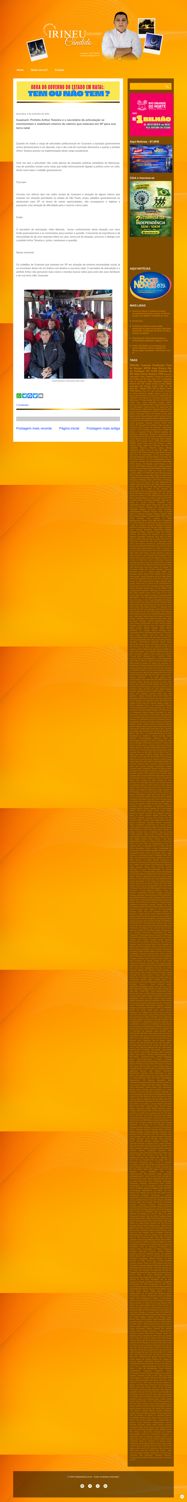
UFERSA (168, 400)
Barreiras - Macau (161, 743)
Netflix (139, 1111)
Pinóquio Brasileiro (149, 1209)
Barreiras (152, 743)
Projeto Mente (135, 1256)
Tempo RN (159, 532)
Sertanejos (133, 1336)
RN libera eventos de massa (155, 1272)
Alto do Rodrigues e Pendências (141, 700)
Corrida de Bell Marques (149, 836)
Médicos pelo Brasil (164, 1104)
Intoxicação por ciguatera (138, 1003)
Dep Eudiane (135, 864)
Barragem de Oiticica (149, 740)
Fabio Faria (167, 923)
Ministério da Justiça (164, 1090)
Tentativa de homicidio (163, 1361)
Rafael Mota (162, 618)
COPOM (169, 754)
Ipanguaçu (140, 423)
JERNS (132, 1010)
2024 (142, 661)
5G (151, 486)
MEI (144, 1045)
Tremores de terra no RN (147, 1375)
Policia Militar (140, 1218)
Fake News (142, 925)
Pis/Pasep (140, 414)
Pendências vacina (136, 1197)
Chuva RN (150, 799)
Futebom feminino (146, 965)
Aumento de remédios (146, 722)
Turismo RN (135, 534)
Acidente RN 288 (146, 684)
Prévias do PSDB (150, 1263)
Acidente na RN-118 (152, 687)
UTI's (165, 1380)
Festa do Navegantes (143, 947)
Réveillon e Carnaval (146, 1312)
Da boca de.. (151, 858)
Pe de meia (145, 611)
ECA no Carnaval (148, 886)
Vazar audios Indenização (162, 1394)
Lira (135, 1038)
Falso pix (157, 928)
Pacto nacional (135, 611)
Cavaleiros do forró (140, 792)
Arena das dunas (155, 708)
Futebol (157, 581)
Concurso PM (150, 818)
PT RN (169, 609)
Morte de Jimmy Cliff (151, 1096)
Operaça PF (154, 607)
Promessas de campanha (162, 1256)
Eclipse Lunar (167, 888)
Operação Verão (154, 1146)
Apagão (160, 703)
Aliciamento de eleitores (146, 698)
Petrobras (155, 395)
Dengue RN (167, 567)
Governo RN (135, 411)
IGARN (158, 468)
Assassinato (163, 434)
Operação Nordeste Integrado (147, 1141)
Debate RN (158, 567)
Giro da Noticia (141, 977)
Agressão (144, 693)
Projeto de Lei (146, 1256)
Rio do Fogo (155, 1303)
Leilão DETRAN (160, 1031)
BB (136, 493)
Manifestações (135, 1073)
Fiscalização (134, 954)
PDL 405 (163, 1155)
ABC (146, 675)
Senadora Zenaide (137, 1333)
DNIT (170, 855)
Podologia (142, 480)
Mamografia (167, 1071)
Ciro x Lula (161, 808)
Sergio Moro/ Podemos (153, 1333)
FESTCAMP (134, 923)
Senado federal (135, 1331)
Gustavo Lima (154, 986)
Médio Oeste (134, 1106)
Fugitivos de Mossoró (137, 963)
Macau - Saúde (135, 1061)
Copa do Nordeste (151, 832)
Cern (170, 558)
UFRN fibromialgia (142, 1380)
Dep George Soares (163, 507)
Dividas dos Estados (137, 881)
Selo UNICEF (166, 1328)
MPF (152, 405)
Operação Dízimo (136, 1134)
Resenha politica (136, 626)
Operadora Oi (135, 1125)
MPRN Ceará (139, 1052)
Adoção (162, 689)
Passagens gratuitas (142, 1188)
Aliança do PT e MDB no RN (144, 489)
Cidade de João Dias (154, 804)
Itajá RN (145, 590)
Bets (153, 546)
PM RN (133, 1169)
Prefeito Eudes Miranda (145, 1239)
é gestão (140, 1453)
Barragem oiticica (141, 743)
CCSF (155, 752)
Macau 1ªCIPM (158, 1061)
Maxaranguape (166, 1078)
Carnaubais (167, 379)
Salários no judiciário (144, 1322)
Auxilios (155, 726)
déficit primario (158, 1425)
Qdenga (142, 1265)
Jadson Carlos (152, 1010)
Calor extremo (140, 766)
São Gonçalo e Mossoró (152, 1347)
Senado (138, 635)
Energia (161, 402)
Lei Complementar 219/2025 (151, 1026)
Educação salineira (159, 897)
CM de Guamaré (138, 381)
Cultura (142, 853)
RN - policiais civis (165, 1268)
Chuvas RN (167, 393)
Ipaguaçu (160, 1005)
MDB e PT (141, 473)
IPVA (163, 516)
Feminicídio (134, 579)
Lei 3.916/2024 (154, 1024)
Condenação (140, 822)
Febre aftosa (158, 466)
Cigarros (140, 808)
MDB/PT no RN (138, 597)
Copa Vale (152, 829)
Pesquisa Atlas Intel (137, 1202)
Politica (146, 407)
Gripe (155, 982)
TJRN (139, 452)
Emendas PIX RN (144, 907)
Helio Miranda (166, 441)
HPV (140, 989)
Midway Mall (145, 1085)
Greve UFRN (154, 441)
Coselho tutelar (147, 839)
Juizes (140, 1014)
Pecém (169, 1193)
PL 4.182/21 (156, 1167)
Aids (170, 693)
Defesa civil (168, 862)
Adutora (149, 691)
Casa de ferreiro (141, 787)
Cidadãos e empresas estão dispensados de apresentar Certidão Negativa (151, 806)
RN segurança (151, 618)
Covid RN (149, 461)
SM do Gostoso (150, 1314)
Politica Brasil (148, 616)
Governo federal (141, 468)
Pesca (145, 1200)
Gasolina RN (142, 970)
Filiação (140, 951)
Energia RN (167, 911)
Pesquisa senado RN (164, 1207)
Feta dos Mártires (157, 949)
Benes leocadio (145, 493)
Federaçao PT (135, 935)
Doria (137, 883)
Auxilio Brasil (140, 416)
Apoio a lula (149, 705)
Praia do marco (148, 1237)
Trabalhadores (135, 1371)
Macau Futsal (144, 1064)
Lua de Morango (144, 1038)
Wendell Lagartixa (156, 1411)
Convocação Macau (164, 827)
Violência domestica (142, 1406)
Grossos (161, 586)
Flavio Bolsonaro (136, 956)
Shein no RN (148, 637)
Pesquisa (133, 480)
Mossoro (157, 602)
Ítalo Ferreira (150, 1450)
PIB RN (151, 1164)
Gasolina (146, 430)
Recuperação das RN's (139, 1284)
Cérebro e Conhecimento (139, 855)
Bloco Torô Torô (161, 546)
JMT (138, 1010)
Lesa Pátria (134, 1036)
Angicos (168, 455)
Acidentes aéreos (136, 689)
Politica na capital (136, 1223)
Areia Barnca (140, 544)
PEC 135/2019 (161, 1157)
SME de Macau (162, 1314)
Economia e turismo (137, 890)
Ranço (147, 1279)
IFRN (149, 381)
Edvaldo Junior (152, 464)
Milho (153, 1085)
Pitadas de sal (145, 614)
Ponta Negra (139, 1228)
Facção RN (134, 925)
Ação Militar (134, 731)
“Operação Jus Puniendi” (139, 1457)
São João (155, 484)
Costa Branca (135, 439)
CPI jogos (168, 759)
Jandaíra (140, 518)
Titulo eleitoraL (166, 640)
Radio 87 (152, 1277)
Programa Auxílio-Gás (138, 1251)
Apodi (132, 416)
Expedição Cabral (165, 918)
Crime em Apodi (136, 843)
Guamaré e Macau (147, 984)
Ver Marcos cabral (151, 1396)
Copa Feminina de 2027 (139, 829)
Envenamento (167, 914)
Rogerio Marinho (143, 628)
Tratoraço (133, 1375)
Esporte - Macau (140, 576)
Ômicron (138, 409)
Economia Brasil (155, 509)
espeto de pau (143, 1427)
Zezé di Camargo (137, 1415)
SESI (140, 1314)
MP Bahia (140, 1047)
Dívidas (138, 886)
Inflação (132, 1000)
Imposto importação (154, 996)
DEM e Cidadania (155, 855)
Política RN (151, 480)
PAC (138, 609)
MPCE (169, 1047)
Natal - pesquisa (146, 1106)
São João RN (138, 1350)
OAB (154, 521)
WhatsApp (168, 1411)
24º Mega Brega (144, 665)
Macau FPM (134, 1064)
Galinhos (150, 376)
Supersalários (157, 1345)
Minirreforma (167, 1087)
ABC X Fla (152, 675)
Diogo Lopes (167, 876)
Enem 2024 (134, 466)
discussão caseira (144, 1425)
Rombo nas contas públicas (140, 1305)
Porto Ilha (133, 1232)
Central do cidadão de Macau (157, 558)
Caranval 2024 (154, 773)
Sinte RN (145, 1340)
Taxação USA (157, 1359)
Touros (169, 484)
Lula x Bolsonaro (144, 1040)
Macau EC (162, 597)
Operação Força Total (142, 1136)
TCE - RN (133, 1354)
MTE (131, 1057)
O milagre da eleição (153, 1122)
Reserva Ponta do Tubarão (154, 626)
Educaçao (143, 393)
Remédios (148, 530)
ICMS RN (146, 405)
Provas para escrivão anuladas (159, 1261)
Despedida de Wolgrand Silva (146, 874)
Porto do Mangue (164, 480)
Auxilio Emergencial (148, 491)
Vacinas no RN (157, 1387)
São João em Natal (160, 637)
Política (150, 432)
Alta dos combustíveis (164, 698)
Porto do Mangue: (157, 1232)
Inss (149, 379)
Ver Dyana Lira (147, 647)
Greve (139, 405)
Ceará (169, 416)
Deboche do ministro (143, 860)
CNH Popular (139, 754)
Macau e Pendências (158, 1068)
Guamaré (23, 405)
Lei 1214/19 (143, 1024)
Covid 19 (146, 439)
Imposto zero (167, 996)
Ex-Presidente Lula (152, 918)
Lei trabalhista (147, 1031)
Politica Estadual (141, 1221)
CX (150, 459)
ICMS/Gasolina (161, 991)
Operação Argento (143, 1129)
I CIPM (141, 991)
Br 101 (152, 548)
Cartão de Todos (146, 785)
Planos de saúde (165, 1214)
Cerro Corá (134, 797)
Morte (140, 445)
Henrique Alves (157, 430)
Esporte (145, 441)
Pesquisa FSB (150, 1202)
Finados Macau (149, 951)
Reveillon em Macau (142, 1303)
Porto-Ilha (168, 1232)
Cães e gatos (166, 853)
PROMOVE (153, 1172)
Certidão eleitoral (145, 797)
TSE (143, 384)
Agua (165, 693)
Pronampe (133, 1258)
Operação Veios (142, 1146)
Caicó (144, 402)
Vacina (169, 642)
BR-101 (132, 733)
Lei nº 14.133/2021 (162, 1029)
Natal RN (147, 445)
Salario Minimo (165, 448)
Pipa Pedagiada (166, 1209)
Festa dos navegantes (142, 949)
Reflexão (162, 1286)
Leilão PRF (143, 1033)
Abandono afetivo (136, 682)
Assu (138, 402)
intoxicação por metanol (162, 1432)
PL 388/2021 (147, 1167)
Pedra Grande (155, 611)
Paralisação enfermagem (162, 1181)
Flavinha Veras (153, 954)
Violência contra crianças (151, 1404)
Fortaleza (133, 958)
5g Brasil (160, 455)
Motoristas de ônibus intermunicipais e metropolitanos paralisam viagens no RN (150, 339)
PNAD (145, 1169)
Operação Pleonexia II (138, 1143)
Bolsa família (139, 436)
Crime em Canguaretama (153, 843)
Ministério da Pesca (137, 1092)
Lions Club (153, 1036)
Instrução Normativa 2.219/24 (155, 1000)
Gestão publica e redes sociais (153, 975)
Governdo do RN (139, 586)
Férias (155, 965)
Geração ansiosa (151, 972)
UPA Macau (154, 1380)
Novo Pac (163, 604)
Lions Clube (162, 1036)
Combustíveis (159, 560)
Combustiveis (135, 418)
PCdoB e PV (153, 1155)
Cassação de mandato (154, 790)
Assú (154, 379)
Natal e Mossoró (160, 1106)
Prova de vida (142, 482)
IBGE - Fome (150, 991)
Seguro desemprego (137, 1328)
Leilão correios (153, 1033)
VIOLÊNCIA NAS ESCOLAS (146, 1385)
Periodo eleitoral (136, 1200)
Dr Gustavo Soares (152, 572)
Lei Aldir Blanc (135, 1026)
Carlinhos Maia (166, 773)
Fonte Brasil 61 (153, 956)
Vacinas (148, 1387)
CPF (148, 757)
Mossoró (168, 374)
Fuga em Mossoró (137, 514)
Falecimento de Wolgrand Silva (141, 928)
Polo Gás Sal (162, 1223)
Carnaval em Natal (148, 780)
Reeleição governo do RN (144, 1286)
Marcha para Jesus (152, 1075)
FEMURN (133, 398)
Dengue (147, 386)
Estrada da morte (153, 576)
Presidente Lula (144, 1244)
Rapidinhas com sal (159, 1279)
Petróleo (137, 614)
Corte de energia (165, 562)
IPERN (152, 993)
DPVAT (143, 858)
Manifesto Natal (147, 1073)
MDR (148, 473)
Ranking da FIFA (137, 1279)
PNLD (162, 1169)
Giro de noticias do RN (150, 583)
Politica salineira (150, 1223)
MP (148, 1045)
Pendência (145, 1195)
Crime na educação (144, 846)
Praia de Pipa (135, 1237)
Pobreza (142, 1216)
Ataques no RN (148, 715)
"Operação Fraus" (149, 656)
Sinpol (139, 1340)
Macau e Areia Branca (155, 1066)
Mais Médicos (155, 1071)
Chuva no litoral (160, 799)
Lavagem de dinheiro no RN (147, 1019)
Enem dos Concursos (152, 911)
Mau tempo (156, 1078)
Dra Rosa (168, 883)
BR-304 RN (147, 546)
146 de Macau (135, 661)
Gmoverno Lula (153, 977)
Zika (154, 649)
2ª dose (167, 665)
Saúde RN (154, 407)
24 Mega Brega (140, 539)
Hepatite (146, 989)
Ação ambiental (144, 731)
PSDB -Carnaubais (164, 1174)
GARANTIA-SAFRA (165, 965)
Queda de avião (151, 1265)
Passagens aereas (155, 1186)
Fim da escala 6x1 (165, 579)
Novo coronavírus (155, 1115)
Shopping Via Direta (150, 1336)
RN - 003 (146, 1268)
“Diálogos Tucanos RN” (151, 1453)
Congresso (141, 562)
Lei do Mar (151, 1029)
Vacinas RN (134, 644)
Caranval (133, 773)
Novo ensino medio (150, 1118)
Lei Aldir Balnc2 (166, 1024)
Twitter (164, 1378)
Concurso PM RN (164, 818)
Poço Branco (159, 616)
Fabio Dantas (167, 576)
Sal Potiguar (160, 1317)
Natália (148, 1108)
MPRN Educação (151, 1052)
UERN (132, 409)
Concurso (133, 461)
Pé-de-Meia (141, 618)
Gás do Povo (155, 588)
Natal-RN (168, 381)
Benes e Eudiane (148, 745)
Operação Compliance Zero (162, 1132)
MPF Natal (155, 473)
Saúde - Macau (142, 1324)
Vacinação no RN (158, 1389)
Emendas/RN (167, 909)
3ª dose (144, 668)
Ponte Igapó (159, 1228)
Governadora (134, 979)
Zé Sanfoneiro (159, 1415)
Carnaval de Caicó (165, 555)
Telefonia (140, 1361)
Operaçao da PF (149, 1125)
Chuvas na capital (144, 801)
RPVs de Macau (144, 1275)
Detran (132, 464)
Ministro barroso (149, 1090)
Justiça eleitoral (139, 593)
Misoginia (149, 1092)
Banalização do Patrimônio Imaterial (144, 736)
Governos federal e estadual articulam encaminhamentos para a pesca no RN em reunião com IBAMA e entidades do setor (151, 313)
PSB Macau (166, 1172)
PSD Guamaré (149, 1174)
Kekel (170, 1014)
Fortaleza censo (143, 958)
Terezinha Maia (135, 1364)
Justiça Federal (154, 1014)
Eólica (146, 921)
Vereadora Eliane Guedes (156, 1399)
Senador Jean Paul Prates (153, 635)
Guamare (168, 586)
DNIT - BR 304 (135, 858)
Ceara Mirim (152, 792)
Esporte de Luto (157, 916)
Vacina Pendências (165, 1385)
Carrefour (152, 782)
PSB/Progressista (136, 1174)
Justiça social (151, 593)
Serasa (140, 637)
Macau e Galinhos (143, 1068)
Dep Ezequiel (146, 418)
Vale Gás (148, 1392)
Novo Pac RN (162, 1113)
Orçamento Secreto (137, 1153)
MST (170, 1054)
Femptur (163, 937)
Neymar (144, 1111)
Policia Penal (150, 1218)
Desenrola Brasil (158, 439)
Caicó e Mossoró (151, 764)
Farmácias (137, 932)
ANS (155, 679)
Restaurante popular (155, 1296)
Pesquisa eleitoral (136, 1207)
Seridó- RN (167, 1333)
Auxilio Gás (160, 491)
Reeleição (142, 621)
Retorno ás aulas (150, 1300)
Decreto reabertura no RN (154, 862)
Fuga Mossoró (148, 581)
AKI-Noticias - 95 (144, 677)
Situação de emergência (148, 425)
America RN (158, 700)
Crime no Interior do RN (162, 846)
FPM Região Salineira (155, 923)
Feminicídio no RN (144, 937)
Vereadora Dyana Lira (138, 1399)
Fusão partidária (166, 963)
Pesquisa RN (158, 445)
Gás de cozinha (156, 420)
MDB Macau (137, 1045)
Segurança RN (166, 407)
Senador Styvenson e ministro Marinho (157, 1331)
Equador (133, 916)
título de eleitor (156, 1446)
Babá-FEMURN (154, 733)
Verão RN (139, 1401)
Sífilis (160, 1352)
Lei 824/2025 (134, 1022)
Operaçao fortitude (136, 1127)
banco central (157, 1418)
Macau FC (168, 1061)
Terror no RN (159, 1364)
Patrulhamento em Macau (152, 1190)
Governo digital (146, 979)
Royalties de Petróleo (143, 1310)
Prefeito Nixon (160, 1239)
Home (20, 70)
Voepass (138, 1408)
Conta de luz (166, 500)
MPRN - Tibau (161, 1050)
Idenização (160, 993)
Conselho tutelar (136, 500)
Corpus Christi (149, 834)
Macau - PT (151, 1059)
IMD (170, 588)
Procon (139, 1249)
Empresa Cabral (136, 911)
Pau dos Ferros (165, 477)
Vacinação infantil (145, 1389)
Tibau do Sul (156, 640)
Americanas (163, 541)
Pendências (158, 365)
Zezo (170, 1413)
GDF (131, 968)
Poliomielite (138, 616)
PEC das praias (157, 1160)
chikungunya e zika (142, 651)
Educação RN (136, 386)
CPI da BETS (154, 757)
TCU (146, 1354)
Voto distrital (156, 1408)
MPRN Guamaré (165, 1052)
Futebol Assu (134, 965)
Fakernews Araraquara (154, 925)
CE (147, 459)
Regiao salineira (142, 1291)
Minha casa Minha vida (144, 602)
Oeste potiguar (166, 1122)
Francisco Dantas (156, 958)
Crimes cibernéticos (137, 848)
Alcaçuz (168, 486)
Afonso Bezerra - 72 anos (162, 691)
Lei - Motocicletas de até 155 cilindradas (154, 1022)
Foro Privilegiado (165, 956)
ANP (136, 541)
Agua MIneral (158, 486)
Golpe (162, 977)
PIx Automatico (160, 1164)
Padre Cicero (147, 1179)
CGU (166, 752)
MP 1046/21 (163, 1045)
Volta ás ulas (146, 1408)
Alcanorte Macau (151, 696)
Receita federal (157, 527)
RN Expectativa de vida (159, 1270)
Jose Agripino (143, 1012)
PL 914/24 (165, 1167)
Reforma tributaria (148, 1289)
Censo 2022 (150, 794)
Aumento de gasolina (157, 719)
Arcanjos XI (144, 708)
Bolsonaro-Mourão (149, 750)
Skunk (156, 1343)
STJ (140, 630)
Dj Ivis (147, 881)
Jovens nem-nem (165, 1012)
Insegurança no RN (149, 411)
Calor (145, 555)
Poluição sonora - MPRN (157, 1225)
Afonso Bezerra (149, 374)
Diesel (141, 572)
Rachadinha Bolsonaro (163, 1275)
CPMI (132, 761)
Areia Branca (159, 368)
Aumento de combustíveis (139, 719)
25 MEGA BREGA (157, 665)
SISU (149, 484)
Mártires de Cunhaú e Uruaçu (145, 1104)
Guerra (146, 588)
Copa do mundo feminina (142, 502)
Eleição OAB (134, 902)
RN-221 (132, 1275)
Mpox (151, 475)
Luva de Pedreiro (158, 1040)
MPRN (147, 368)
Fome (145, 956)
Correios (141, 461)
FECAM (157, 921)
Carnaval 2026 (135, 775)
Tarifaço (162, 484)
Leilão (137, 595)
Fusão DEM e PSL (152, 963)
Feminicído (155, 937)
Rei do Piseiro (147, 1293)
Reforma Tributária (148, 448)
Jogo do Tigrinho (160, 590)
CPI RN (152, 436)
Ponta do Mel (150, 1228)
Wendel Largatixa (141, 1411)
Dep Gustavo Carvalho (154, 569)
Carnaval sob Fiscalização (139, 782)
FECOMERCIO (166, 921)
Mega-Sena (161, 1080)
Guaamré (161, 982)
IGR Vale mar (140, 993)
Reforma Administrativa (156, 621)
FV (160, 576)
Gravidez (157, 979)
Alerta (161, 696)
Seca (163, 1324)
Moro (151, 1094)
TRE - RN (151, 1354)
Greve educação (152, 586)
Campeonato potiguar (164, 766)
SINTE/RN (133, 630)
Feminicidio (134, 937)
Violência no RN (161, 647)
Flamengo (143, 954)
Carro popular (160, 782)
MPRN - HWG (149, 1050)
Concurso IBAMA (151, 815)
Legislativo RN (166, 1019)
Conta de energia (151, 562)
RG (170, 1265)
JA (162, 1007)
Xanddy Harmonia (136, 1413)
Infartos (169, 998)
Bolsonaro (157, 381)
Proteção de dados (137, 1261)
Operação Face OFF (151, 1134)
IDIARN (133, 443)
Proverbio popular (136, 1263)
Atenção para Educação (163, 715)
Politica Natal (152, 1221)
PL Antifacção (166, 521)
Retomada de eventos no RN (153, 1298)
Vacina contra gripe (137, 1387)
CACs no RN (142, 752)
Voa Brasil (144, 486)
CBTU (150, 752)
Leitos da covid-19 (165, 1033)
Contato (59, 70)
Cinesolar (152, 808)
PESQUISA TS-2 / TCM (150, 1162)
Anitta (144, 703)
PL (167, 1164)
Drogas (132, 886)
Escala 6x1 (146, 916)
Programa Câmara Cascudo (160, 1251)
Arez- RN (165, 708)
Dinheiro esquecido (143, 876)
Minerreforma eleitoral (143, 1087)
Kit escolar (133, 1017)
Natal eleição (144, 604)
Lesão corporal (144, 1036)
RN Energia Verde (136, 1268)
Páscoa (160, 1263)
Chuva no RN (166, 498)
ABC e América (161, 675)
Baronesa (157, 738)
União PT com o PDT (138, 1382)
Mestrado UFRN (154, 1082)
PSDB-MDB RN (135, 1176)
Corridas (162, 836)
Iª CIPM (151, 590)
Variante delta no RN (146, 644)
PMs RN (163, 609)
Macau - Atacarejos (141, 1057)
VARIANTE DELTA (158, 642)
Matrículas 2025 (145, 1078)
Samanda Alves (165, 630)
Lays (159, 1019)
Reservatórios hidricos (138, 1296)
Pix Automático (147, 1211)
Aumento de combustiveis (156, 544)
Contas (169, 825)
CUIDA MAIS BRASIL (161, 761)
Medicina (151, 1080)
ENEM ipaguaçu (156, 888)
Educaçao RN (144, 395)
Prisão (143, 400)
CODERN (148, 754)
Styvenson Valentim (145, 1345)
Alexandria (133, 698)
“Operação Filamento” (163, 1455)
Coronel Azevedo (136, 834)
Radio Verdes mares (164, 1277)
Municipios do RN (151, 1101)
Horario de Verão (155, 989)
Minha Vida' (156, 1087)
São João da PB (149, 1350)
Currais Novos (145, 505)
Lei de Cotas (143, 1029)
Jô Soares (163, 1014)
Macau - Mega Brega (138, 1059)
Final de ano (160, 951)
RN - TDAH (154, 1268)
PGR (158, 609)
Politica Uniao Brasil (164, 1221)
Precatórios (142, 527)
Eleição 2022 (146, 388)
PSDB (156, 405)
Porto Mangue (143, 1232)
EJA (148, 888)
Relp (155, 1293)
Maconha (143, 1071)
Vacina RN (134, 486)
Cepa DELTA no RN (164, 794)
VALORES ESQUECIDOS (139, 642)
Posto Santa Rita (165, 1235)
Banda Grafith (152, 416)
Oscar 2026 (162, 1153)
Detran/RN (133, 572)
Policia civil (149, 414)
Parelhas (168, 1183)
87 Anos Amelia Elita (154, 672)
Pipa (158, 1209)
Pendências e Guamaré (161, 1195)
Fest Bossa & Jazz (157, 942)
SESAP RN (151, 400)
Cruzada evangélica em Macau (155, 850)
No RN (159, 1111)
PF (150, 398)
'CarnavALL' (161, 656)
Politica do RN (140, 379)
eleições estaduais (156, 651)
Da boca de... (138, 321)
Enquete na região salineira (140, 914)
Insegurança (140, 1000)
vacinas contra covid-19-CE (140, 1448)
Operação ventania (157, 1148)
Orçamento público (151, 1153)
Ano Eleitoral (151, 703)
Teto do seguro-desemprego (145, 1366)
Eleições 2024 (160, 574)
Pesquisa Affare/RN (164, 1200)
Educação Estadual (155, 893)
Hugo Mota (134, 991)
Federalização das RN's (162, 932)
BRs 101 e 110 (142, 733)
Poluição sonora (142, 1225)
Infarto (163, 998)
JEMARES (168, 1007)
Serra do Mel (152, 450)
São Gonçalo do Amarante (150, 427)
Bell (170, 743)
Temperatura (149, 1361)
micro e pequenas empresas (150, 1436)
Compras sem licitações (154, 813)
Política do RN (161, 414)
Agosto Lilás (134, 693)
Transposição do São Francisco (141, 1373)
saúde (148, 384)
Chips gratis (142, 799)
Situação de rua (147, 1343)
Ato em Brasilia (135, 717)
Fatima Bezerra (146, 466)
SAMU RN (159, 1312)
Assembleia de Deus (164, 712)
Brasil (154, 386)
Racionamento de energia (139, 1277)
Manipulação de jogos (163, 1073)
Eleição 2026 (148, 574)
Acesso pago (134, 684)
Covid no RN (134, 565)
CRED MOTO (148, 761)
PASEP (139, 1155)
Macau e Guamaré (138, 432)
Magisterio (158, 600)
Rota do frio (167, 1305)
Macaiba (163, 473)
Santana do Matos (138, 532)
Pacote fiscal (137, 1179)
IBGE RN (168, 430)
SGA (170, 423)
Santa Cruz (157, 1322)
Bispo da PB (140, 747)
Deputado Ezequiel (138, 509)
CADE (158, 548)
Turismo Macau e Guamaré (140, 1378)
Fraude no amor (160, 961)
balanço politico (145, 1418)
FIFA (140, 923)
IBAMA (151, 468)
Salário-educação (159, 1319)
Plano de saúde (160, 1211)
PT (140, 400)
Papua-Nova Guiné (145, 1181)
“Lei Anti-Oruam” (166, 1453)
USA (160, 1380)
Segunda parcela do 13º (156, 632)
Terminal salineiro (147, 1364)
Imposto (144, 996)
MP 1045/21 (154, 1045)
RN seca (168, 1272)
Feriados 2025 (135, 940)
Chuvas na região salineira (162, 801)
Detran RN (134, 395)
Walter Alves (148, 649)
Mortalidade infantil (160, 1094)
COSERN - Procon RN (138, 757)
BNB (140, 546)
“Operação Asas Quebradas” (141, 1455)
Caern (142, 376)
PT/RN (158, 1176)
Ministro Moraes (136, 1090)
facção (151, 1427)
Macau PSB (154, 1064)
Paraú (162, 1183)
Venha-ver (136, 647)
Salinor (138, 1319)
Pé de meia (154, 482)
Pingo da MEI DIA (136, 1209)
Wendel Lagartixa (161, 432)
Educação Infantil (143, 895)
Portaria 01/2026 (155, 1230)
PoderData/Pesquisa (158, 614)
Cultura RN (156, 565)
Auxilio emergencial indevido (161, 724)
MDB (170, 518)
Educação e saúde (146, 897)
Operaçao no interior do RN (154, 1127)
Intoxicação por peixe (155, 1003)
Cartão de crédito (159, 785)
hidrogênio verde (153, 1429)
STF (159, 379)
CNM (145, 409)
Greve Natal (148, 982)
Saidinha (143, 1317)
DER (131, 567)
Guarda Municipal (136, 588)
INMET (164, 468)
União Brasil (159, 452)
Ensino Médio (156, 914)
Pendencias (159, 391)
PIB (146, 1164)
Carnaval (162, 416)
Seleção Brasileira (153, 1328)
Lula (152, 391)
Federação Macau (146, 935)
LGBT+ (147, 1017)
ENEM (169, 384)
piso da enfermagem (143, 455)
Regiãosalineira (135, 1293)
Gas (156, 968)
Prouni (132, 482)
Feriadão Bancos (156, 940)
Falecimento (167, 925)
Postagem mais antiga (103, 428)
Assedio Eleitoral (148, 712)
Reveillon (161, 1300)
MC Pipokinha (145, 1043)
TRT (136, 1357)
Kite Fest (141, 1017)
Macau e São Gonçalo (146, 600)
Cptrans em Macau (148, 841)
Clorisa (156, 811)
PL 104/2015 (137, 1167)
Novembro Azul (154, 604)
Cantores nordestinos (150, 771)
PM (170, 1167)
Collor (163, 811)
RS (149, 527)
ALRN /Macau (159, 677)
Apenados (139, 705)
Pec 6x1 (150, 1193)
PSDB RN (164, 405)
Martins (162, 1075)
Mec (136, 400)
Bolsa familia (151, 747)
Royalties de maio (157, 1310)
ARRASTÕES (163, 679)
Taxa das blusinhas (139, 640)
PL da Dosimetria (144, 477)
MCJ (155, 443)
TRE (162, 400)
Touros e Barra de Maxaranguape (143, 1368)
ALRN (154, 371)
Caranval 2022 (142, 773)
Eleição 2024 (135, 441)
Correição (158, 834)
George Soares (135, 583)
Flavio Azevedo (166, 954)
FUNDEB (145, 420)
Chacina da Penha (158, 797)
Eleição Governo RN (164, 900)
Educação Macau (136, 574)
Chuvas (168, 459)
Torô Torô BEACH (164, 1366)
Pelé (162, 611)
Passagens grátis (157, 1188)
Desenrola (168, 569)
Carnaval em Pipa (164, 780)
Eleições (153, 904)
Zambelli (146, 1413)
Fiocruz (169, 951)
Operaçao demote (165, 1125)
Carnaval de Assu (139, 778)
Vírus (132, 1411)
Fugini (169, 961)
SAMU (162, 628)
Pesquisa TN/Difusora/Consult (160, 1204)
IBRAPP (164, 588)
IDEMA (157, 516)
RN (148, 371)
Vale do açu (156, 1392)
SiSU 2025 (161, 1338)
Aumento (133, 457)
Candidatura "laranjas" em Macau (154, 768)
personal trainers (159, 1439)
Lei (163, 518)
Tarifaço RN (140, 1359)
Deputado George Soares (146, 867)
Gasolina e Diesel (155, 970)
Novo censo (143, 1115)
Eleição (169, 439)
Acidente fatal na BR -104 (162, 684)
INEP (148, 993)
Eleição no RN (165, 464)
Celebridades (140, 794)
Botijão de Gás (158, 493)
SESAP (169, 628)
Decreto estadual (145, 507)
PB (158, 521)
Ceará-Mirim (167, 427)
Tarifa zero (162, 1357)
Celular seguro (140, 558)
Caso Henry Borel (154, 787)
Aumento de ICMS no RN (163, 717)
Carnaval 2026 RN (147, 775)
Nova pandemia (150, 1113)
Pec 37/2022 (141, 1193)
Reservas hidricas (165, 1293)
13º (154, 455)
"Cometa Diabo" (136, 656)
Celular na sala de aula (151, 498)
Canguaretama (158, 459)
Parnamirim (156, 398)
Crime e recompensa (164, 841)
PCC (144, 1155)
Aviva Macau (155, 729)
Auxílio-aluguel (145, 729)
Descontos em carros (138, 869)
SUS (170, 414)
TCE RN (141, 1354)
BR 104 (157, 731)
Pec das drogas (160, 1193)
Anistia (138, 703)
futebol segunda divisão (163, 1427)
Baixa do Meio (166, 733)
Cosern (169, 436)
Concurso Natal (166, 815)
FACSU (151, 921)
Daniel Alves (138, 567)
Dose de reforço (146, 883)
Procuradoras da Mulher (152, 1249)
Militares (159, 1085)
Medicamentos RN (137, 1080)
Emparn (133, 430)
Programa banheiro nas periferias (159, 1254)
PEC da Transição (142, 1160)
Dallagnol (160, 858)
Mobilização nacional (142, 1094)
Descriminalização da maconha (160, 869)
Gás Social (168, 986)
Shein (140, 1336)
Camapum (150, 766)
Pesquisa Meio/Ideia (164, 1202)
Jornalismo (133, 1012)
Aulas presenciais (147, 717)
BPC (152, 731)
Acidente (142, 541)
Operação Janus (143, 1139)
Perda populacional (151, 1197)
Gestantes (162, 972)
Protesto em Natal (164, 1258)
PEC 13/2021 (150, 1157)
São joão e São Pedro (150, 1352)
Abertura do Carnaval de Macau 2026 (157, 682)
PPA (170, 1169)
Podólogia (162, 1216)
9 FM (164, 672)
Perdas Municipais (165, 1197)
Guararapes (143, 986)
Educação (134, 376)
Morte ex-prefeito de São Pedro (148, 1099)
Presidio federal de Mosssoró (161, 1244)
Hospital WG (167, 989)
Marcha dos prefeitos (137, 1075)
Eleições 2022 (166, 409)
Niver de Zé (152, 1111)
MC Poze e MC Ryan (159, 1043)
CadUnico (140, 764)
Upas (150, 1382)
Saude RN (134, 425)
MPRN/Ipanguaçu (161, 1054)
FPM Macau (143, 398)
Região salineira (154, 393)
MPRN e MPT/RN (147, 1054)
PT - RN (145, 1176)
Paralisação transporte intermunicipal (144, 1183)
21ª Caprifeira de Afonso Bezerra (157, 661)
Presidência (134, 1246)
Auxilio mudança (136, 726)
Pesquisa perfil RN (149, 1207)
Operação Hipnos (157, 1136)
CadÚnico (168, 553)
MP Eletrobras (149, 1047)
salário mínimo (149, 654)
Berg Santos (160, 745)
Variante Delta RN (145, 1394)
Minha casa (147, 521)
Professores (167, 1249)
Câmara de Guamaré (160, 505)
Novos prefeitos (153, 1120)
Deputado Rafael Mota (163, 461)
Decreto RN (140, 862)
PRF (153, 477)
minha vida (168, 651)
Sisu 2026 (152, 1340)
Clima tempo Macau (145, 811)
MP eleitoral (149, 597)
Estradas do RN (139, 918)
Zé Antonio (149, 1415)
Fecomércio (147, 932)
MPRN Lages (135, 1054)
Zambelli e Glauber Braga (158, 1413)
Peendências (134, 1195)
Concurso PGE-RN (137, 818)
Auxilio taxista (147, 726)
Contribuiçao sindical (149, 827)
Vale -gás (141, 1392)
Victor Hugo (137, 1404)
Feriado (169, 937)
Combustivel (160, 436)
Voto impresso (166, 1408)
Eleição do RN (145, 902)
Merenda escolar (142, 475)
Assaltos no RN (157, 710)
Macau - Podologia (164, 1059)
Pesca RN (152, 1200)
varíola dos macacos (164, 654)
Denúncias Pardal (136, 569)
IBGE (132, 400)
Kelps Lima (148, 443)
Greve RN (146, 391)
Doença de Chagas (158, 881)
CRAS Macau (156, 496)
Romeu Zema (157, 1305)
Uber (170, 1380)
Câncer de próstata (153, 853)
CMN (132, 754)
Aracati (137, 708)
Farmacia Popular (149, 511)
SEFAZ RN (167, 1312)
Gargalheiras (149, 968)
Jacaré (143, 1010)
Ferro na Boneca (143, 942)
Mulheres (141, 1101)
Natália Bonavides (158, 1108)
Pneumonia (134, 1216)
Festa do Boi (152, 579)
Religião (169, 623)
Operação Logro (157, 1139)
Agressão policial (155, 693)
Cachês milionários (157, 553)
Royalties (155, 628)
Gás (161, 986)
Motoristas (133, 1101)
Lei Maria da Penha (153, 471)
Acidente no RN (166, 687)
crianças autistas (145, 1420)
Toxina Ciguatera (165, 1368)
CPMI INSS (138, 761)
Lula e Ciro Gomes (158, 1038)
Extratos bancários (136, 921)
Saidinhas (151, 1317)
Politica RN (135, 384)
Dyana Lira (140, 464)
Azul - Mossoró (166, 729)
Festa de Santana (143, 944)
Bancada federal (165, 736)
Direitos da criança (152, 879)
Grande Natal (166, 514)
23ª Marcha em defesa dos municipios (154, 663)
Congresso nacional (154, 822)
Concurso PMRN (136, 820)
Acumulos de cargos (151, 689)
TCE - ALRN (167, 1352)
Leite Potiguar (144, 595)
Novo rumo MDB (141, 1120)
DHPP (165, 855)
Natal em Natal (161, 475)
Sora (160, 1343)
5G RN (163, 539)
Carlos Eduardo (153, 409)
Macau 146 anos (147, 1061)
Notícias (157, 423)
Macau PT (162, 1064)
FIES (140, 420)
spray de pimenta (143, 1446)
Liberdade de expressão (158, 595)
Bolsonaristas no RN (164, 747)
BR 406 (169, 731)
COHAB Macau (159, 754)
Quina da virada (163, 1265)
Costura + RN (160, 839)
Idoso (138, 996)
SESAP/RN (158, 530)
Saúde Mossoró (154, 1324)
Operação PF (166, 1141)
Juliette (140, 471)
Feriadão (146, 940)
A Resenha (140, 675)
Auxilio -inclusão (143, 724)
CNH (146, 436)
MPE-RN (133, 1050)
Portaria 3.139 (166, 1230)
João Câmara (153, 518)
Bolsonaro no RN (136, 750)
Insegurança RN (135, 590)
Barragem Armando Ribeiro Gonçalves (153, 457)
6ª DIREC (142, 670)
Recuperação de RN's (157, 1284)
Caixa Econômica (136, 555)
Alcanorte (153, 434)
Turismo (168, 532)
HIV (131, 516)
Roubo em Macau (136, 1307)
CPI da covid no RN (158, 550)
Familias (151, 930)
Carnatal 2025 (152, 555)
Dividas (169, 879)
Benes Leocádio (136, 745)
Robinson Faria (166, 1303)
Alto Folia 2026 (152, 541)
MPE (156, 597)
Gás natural (134, 989)
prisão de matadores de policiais (152, 1441)
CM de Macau (158, 388)
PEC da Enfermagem (148, 609)
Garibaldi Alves (166, 581)
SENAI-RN (133, 1314)
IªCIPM (158, 1007)
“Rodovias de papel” (155, 1457)
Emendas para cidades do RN (149, 909)
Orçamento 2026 (165, 1150)
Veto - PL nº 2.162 (150, 1401)
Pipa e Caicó (135, 1211)
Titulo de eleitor (148, 452)
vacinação (141, 537)
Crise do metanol (145, 565)
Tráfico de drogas (165, 1375)
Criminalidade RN (165, 848)
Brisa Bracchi (139, 459)
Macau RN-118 (139, 1066)
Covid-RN (161, 502)
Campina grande (136, 768)
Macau (134, 365)
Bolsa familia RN (143, 548)
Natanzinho (141, 1108)
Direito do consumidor (137, 879)
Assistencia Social (136, 715)
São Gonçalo (138, 1347)
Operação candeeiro (142, 1148)
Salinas (154, 630)
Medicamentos (135, 521)
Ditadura (163, 879)
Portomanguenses (136, 1235)
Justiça (139, 443)
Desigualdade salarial (153, 872)
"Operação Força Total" (155, 537)
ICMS (161, 386)
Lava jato (133, 1019)
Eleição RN (167, 398)
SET (143, 1314)
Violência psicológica (157, 1406)
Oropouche (151, 1150)
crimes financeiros (144, 1422)
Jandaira (148, 423)
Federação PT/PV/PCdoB (163, 935)
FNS (144, 923)
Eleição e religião (158, 902)
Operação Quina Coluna (155, 1143)
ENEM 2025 (167, 572)
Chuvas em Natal (136, 560)
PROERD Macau (137, 1172)
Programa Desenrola (137, 1254)
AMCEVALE (144, 434)
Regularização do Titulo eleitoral (153, 623)
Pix (166, 386)
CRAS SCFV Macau (141, 553)
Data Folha (148, 567)
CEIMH (160, 752)
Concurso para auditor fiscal (153, 820)
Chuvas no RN (158, 384)
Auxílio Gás (162, 726)
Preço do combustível (148, 1246)
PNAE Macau (153, 1169)
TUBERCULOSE (144, 1357)
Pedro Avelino (156, 523)
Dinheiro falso (156, 876)
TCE (158, 400)
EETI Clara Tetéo (161, 886)
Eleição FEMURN (150, 900)
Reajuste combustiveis (146, 1282)
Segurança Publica (150, 1326)
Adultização (141, 691)
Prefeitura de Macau (149, 1242)
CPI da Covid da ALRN (143, 550)
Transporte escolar (163, 1371)
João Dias (133, 1014)
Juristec (145, 1014)
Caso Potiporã (140, 790)
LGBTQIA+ (154, 1017)
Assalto (148, 710)
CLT (170, 752)
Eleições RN (162, 904)
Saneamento (134, 632)
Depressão (160, 864)
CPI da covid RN (141, 759)
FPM (160, 374)
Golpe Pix (168, 977)
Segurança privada (165, 1326)
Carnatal (138, 498)
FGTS (139, 430)
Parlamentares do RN (138, 1186)
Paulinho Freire (144, 523)
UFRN (132, 402)
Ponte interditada (142, 1230)
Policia (163, 423)
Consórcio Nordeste (152, 500)
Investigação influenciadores (146, 1005)
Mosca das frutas (166, 1099)
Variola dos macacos (150, 534)
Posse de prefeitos (151, 1235)
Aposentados (160, 705)
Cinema (146, 808)
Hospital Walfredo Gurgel (144, 516)
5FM (136, 670)
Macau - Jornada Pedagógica (161, 1057)
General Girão (140, 972)
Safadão (147, 630)
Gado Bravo (139, 968)
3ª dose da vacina (153, 539)
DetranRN (153, 402)
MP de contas (161, 1047)
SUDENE (168, 530)
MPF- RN (140, 1050)
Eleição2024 (144, 904)
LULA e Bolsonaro (165, 1017)
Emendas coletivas (157, 907)
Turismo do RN (155, 1378)
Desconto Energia (165, 867)
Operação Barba (157, 1129)
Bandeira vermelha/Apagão (140, 738)
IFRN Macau (135, 391)
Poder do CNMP (152, 1216)
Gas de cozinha (165, 968)
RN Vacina (140, 1272)
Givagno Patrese (153, 514)
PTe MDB (165, 1176)
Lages (159, 593)
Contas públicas (135, 827)
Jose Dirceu (153, 1012)
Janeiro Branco (166, 1010)
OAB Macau (144, 607)
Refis (156, 1286)
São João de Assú (162, 1350)
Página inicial (69, 428)
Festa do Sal (156, 947)
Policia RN (160, 1218)
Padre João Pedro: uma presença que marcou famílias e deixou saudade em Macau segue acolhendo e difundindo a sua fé (151, 349)
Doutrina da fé (158, 883)
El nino (169, 897)
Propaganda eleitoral (147, 1258)
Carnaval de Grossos (154, 778)
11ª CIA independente (164, 658)
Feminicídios (143, 579)
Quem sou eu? (39, 70)
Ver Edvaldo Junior (137, 1396)
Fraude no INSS (136, 581)
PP (166, 1169)
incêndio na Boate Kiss (142, 1432)
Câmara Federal (166, 565)
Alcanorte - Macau (137, 696)
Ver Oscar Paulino (165, 1396)
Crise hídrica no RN (137, 850)
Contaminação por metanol (155, 825)
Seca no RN (143, 632)
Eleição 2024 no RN (137, 900)
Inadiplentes (134, 998)
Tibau (149, 640)
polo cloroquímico (136, 654)
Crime (169, 388)
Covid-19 (159, 376)
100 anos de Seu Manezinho (144, 658)
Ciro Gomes (148, 560)
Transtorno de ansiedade (163, 1373)
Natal (137, 374)
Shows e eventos (149, 1338)
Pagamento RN (158, 1179)
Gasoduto (133, 970)
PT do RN (152, 1176)
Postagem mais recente (34, 428)
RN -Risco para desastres (139, 1270)
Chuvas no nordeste (137, 804)
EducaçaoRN (141, 893)
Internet (169, 1000)
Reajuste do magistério (163, 1282)
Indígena (156, 998)
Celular (132, 558)
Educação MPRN (156, 895)
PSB (157, 477)
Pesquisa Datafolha (155, 525)
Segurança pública (137, 450)
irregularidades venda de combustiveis (145, 1434)
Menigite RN (144, 1082)
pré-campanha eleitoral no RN (150, 1443)
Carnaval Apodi (159, 775)
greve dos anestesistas (138, 1429)
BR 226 (163, 731)
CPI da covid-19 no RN (155, 759)
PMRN (139, 1169)
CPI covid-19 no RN (143, 496)
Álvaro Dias (139, 1450)
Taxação (148, 1359)
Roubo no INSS (149, 1307)
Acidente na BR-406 (137, 687)
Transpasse (148, 1371)
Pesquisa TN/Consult (138, 1204)
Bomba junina (162, 750)
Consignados (139, 825)
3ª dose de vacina (153, 668)
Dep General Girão (148, 864)
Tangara (154, 1357)
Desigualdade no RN (137, 872)
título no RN (167, 1446)
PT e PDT (134, 523)
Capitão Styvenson (165, 771)
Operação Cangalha (143, 1132)
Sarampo (150, 532)
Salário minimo (146, 1319)
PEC (142, 1157)
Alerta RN (168, 696)
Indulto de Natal (146, 998)
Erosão (139, 916)
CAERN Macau (165, 395)
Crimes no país (151, 848)
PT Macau (161, 411)
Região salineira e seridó (161, 1291)
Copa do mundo (165, 832)
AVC (170, 679)
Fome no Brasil (165, 511)
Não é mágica (140, 1122)
